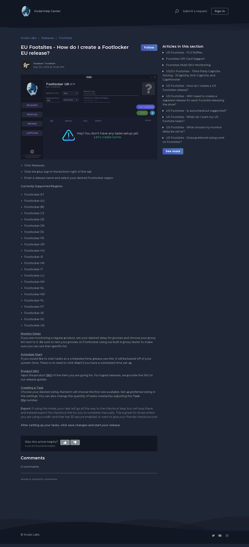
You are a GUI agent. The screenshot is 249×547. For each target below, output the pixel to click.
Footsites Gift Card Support (185, 58)
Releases (47, 38)
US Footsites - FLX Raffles (184, 52)
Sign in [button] (220, 11)
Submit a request (195, 11)
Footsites (65, 38)
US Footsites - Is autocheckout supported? (196, 110)
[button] (175, 11)
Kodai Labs (29, 38)
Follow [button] (149, 47)
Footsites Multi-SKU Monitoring (188, 65)
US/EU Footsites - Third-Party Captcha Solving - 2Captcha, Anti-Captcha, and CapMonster (191, 75)
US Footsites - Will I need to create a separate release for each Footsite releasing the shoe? (193, 100)
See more (173, 151)
